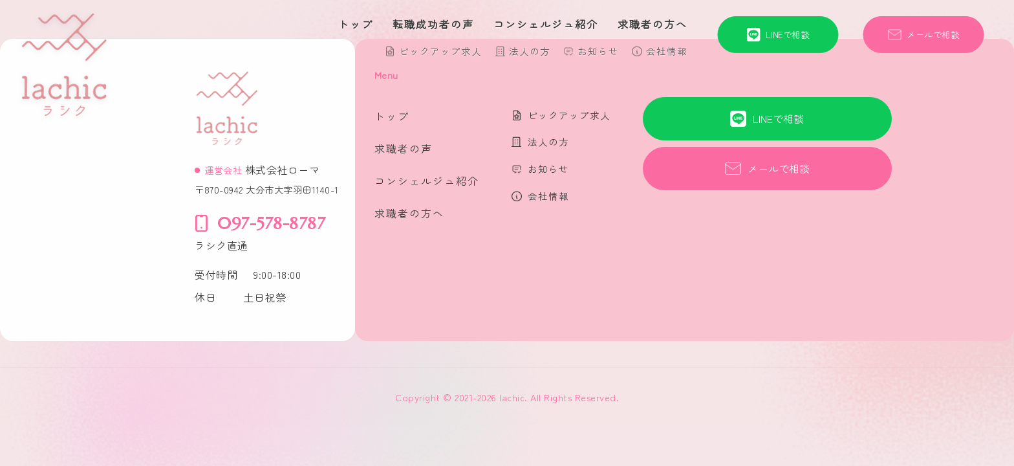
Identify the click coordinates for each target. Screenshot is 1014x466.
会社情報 (666, 51)
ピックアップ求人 (440, 51)
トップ (355, 24)
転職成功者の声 (433, 24)
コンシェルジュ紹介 (545, 24)
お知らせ (598, 51)
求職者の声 (403, 148)
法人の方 (529, 51)
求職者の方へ (652, 24)
